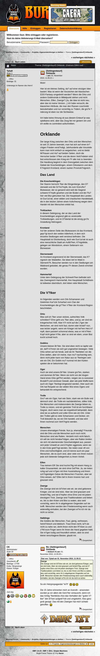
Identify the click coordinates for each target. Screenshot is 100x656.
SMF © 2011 (47, 651)
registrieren (52, 35)
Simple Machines (60, 651)
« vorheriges (77, 57)
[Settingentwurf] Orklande (54, 72)
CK (8, 547)
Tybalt (10, 71)
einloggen (36, 35)
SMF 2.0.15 (37, 651)
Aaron (61, 653)
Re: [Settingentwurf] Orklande (56, 548)
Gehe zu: (44, 644)
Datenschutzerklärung (71, 28)
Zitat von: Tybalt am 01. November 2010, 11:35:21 (61, 559)
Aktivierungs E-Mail (31, 38)
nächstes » (89, 57)
